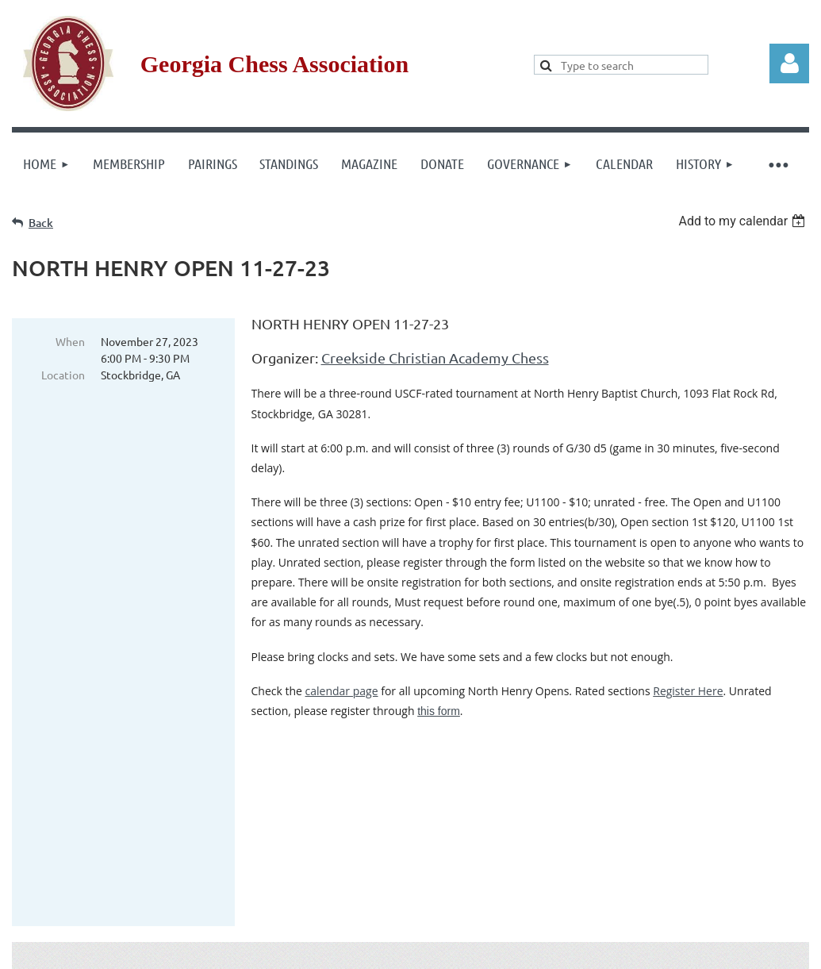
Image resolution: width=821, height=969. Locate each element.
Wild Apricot (620, 949)
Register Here (688, 690)
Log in (789, 63)
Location (63, 374)
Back (41, 222)
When (70, 341)
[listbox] (743, 221)
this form (438, 711)
